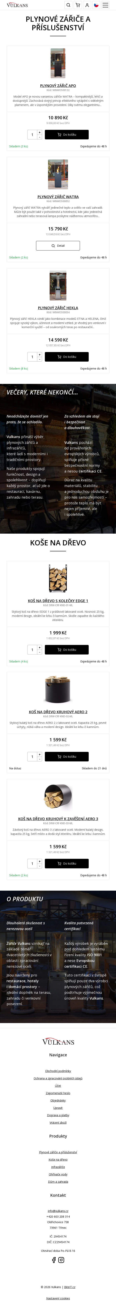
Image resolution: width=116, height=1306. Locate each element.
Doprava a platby (58, 1115)
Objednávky (58, 1100)
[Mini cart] (78, 5)
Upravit (58, 1108)
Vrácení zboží (58, 1122)
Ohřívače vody (58, 1174)
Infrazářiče (58, 1167)
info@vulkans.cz (58, 1211)
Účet (58, 1086)
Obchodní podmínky (58, 1071)
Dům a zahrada (58, 1182)
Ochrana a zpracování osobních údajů (58, 1078)
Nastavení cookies (58, 1298)
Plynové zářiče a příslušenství (58, 1152)
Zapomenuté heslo (58, 1093)
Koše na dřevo (58, 1159)
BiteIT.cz (69, 1287)
